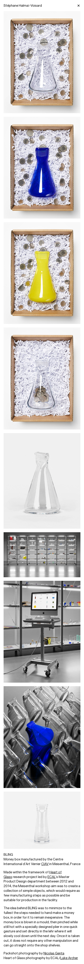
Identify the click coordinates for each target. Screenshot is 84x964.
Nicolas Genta (53, 953)
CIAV (45, 864)
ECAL (51, 877)
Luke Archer (69, 958)
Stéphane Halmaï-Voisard (23, 5)
